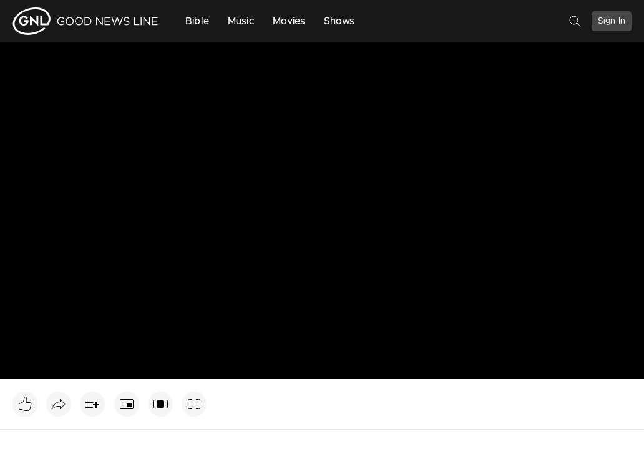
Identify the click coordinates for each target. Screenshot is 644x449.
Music (241, 21)
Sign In (611, 21)
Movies (289, 21)
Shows (339, 21)
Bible (197, 21)
